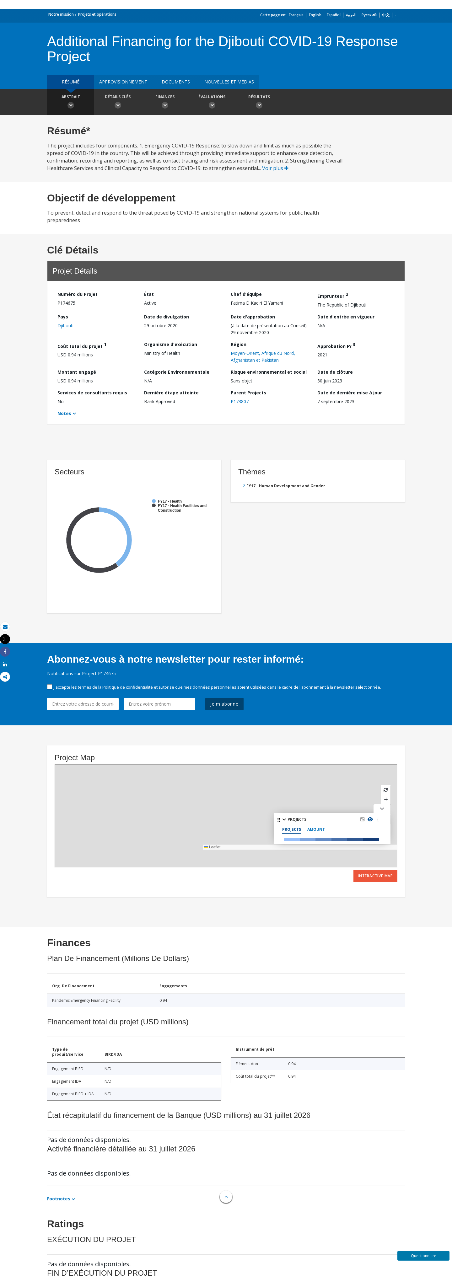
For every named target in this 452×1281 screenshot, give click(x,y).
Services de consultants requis (92, 393)
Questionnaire (423, 1255)
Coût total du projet (81, 345)
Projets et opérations (97, 14)
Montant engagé (76, 372)
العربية (351, 15)
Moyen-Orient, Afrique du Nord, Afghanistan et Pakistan (263, 356)
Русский (369, 15)
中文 (386, 15)
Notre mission (61, 14)
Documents (176, 82)
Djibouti (65, 325)
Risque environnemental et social (269, 372)
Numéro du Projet (77, 294)
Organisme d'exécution (170, 344)
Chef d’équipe (246, 294)
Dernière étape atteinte (171, 393)
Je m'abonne (224, 704)
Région (238, 344)
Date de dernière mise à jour (349, 393)
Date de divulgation (166, 317)
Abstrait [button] (70, 102)
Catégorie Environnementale (176, 372)
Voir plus (275, 168)
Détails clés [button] (117, 102)
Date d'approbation (253, 317)
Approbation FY (336, 345)
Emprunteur (332, 295)
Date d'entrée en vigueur (345, 317)
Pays (62, 317)
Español (334, 15)
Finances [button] (164, 102)
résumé (70, 82)
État (149, 294)
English (315, 15)
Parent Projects (248, 393)
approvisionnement (123, 82)
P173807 (240, 401)
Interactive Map (375, 875)
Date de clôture (335, 372)
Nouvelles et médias (229, 82)
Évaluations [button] (211, 102)
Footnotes (58, 1199)
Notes (64, 413)
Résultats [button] (258, 102)
